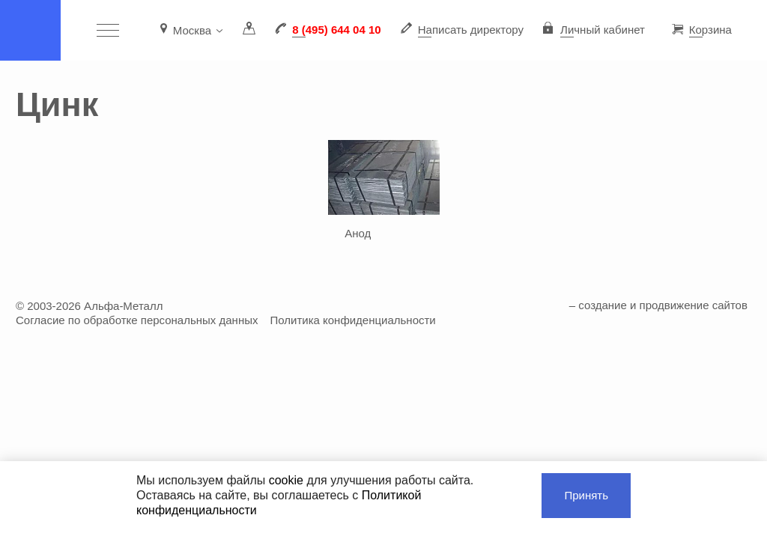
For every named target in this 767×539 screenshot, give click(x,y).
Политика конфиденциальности (352, 320)
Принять (586, 495)
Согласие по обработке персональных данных (137, 320)
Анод (358, 233)
